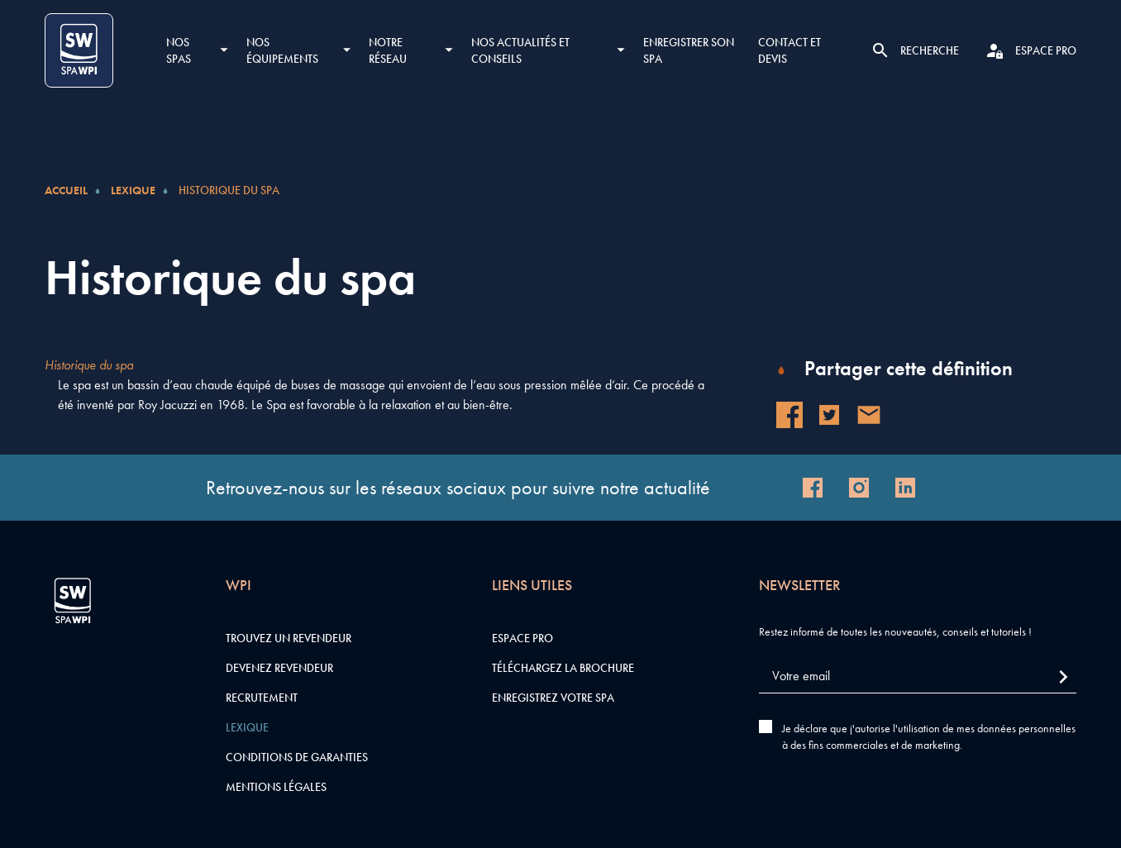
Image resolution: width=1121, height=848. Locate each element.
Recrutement (262, 697)
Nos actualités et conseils (520, 50)
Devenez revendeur (279, 667)
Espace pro (522, 638)
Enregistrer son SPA (688, 50)
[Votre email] (917, 676)
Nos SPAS (178, 50)
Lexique (133, 190)
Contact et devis (789, 50)
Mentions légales (276, 786)
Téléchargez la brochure (563, 667)
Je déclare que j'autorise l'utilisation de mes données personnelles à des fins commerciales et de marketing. (929, 736)
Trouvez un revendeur (288, 638)
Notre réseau (388, 50)
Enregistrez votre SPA (553, 697)
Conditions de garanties (297, 757)
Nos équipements (282, 50)
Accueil (66, 190)
